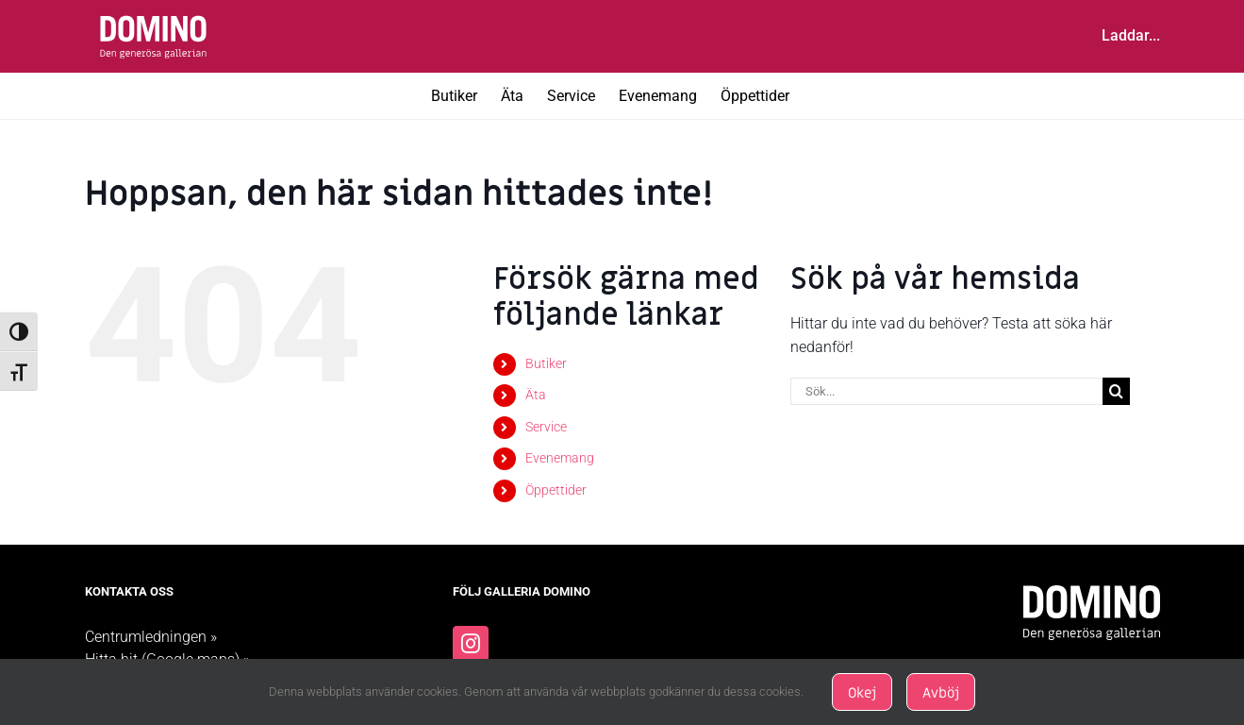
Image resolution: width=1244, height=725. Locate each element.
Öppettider (556, 489)
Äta (535, 394)
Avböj (940, 692)
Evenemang (559, 457)
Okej (862, 692)
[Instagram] (471, 644)
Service (546, 426)
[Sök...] (946, 391)
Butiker (546, 363)
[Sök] (1116, 391)
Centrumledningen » (151, 637)
